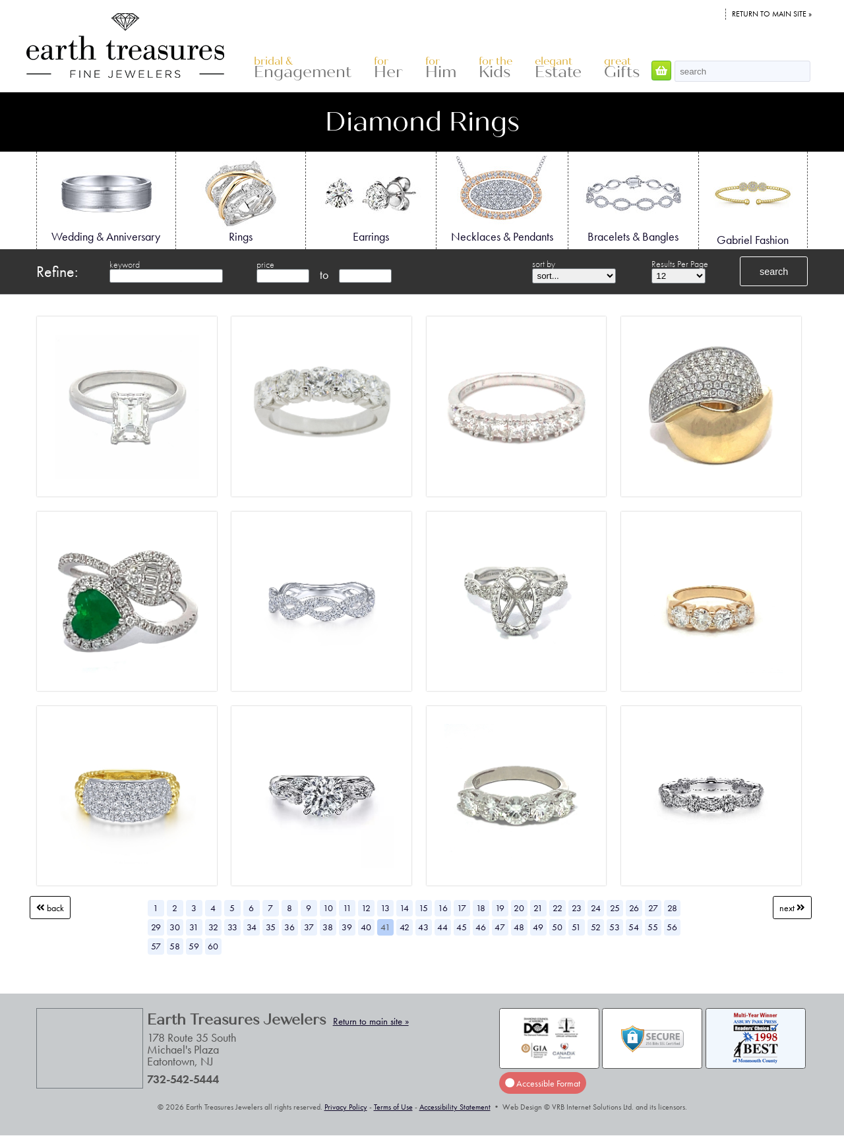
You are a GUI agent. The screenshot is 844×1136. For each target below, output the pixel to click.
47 (500, 927)
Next (792, 908)
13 (385, 908)
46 (480, 927)
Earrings (370, 200)
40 (366, 927)
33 (232, 927)
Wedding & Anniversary (105, 200)
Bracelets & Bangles (633, 200)
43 (423, 927)
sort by (543, 263)
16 (443, 908)
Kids (495, 68)
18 (480, 908)
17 (461, 908)
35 (271, 927)
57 (156, 946)
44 (442, 927)
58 (174, 946)
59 (194, 946)
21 (538, 908)
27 (653, 908)
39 (347, 927)
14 (404, 908)
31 (193, 927)
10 (328, 908)
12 (366, 908)
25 (615, 908)
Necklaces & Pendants (502, 200)
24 (596, 908)
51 (576, 927)
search (774, 271)
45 (461, 927)
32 (213, 927)
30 (174, 927)
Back (50, 908)
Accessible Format (542, 1083)
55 (653, 927)
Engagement (302, 68)
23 (577, 908)
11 (347, 908)
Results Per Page (679, 263)
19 (499, 908)
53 (614, 927)
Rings (241, 200)
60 (213, 946)
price (265, 264)
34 (251, 927)
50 (557, 927)
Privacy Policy (345, 1107)
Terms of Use (393, 1107)
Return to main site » (772, 14)
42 (404, 927)
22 (557, 908)
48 (519, 927)
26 (634, 908)
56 (672, 927)
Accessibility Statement (455, 1107)
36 (289, 927)
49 (538, 927)
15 (423, 908)
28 (672, 908)
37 (309, 927)
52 (596, 927)
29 (156, 927)
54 (633, 927)
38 (327, 927)
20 (519, 908)
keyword (124, 264)
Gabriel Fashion (753, 201)
